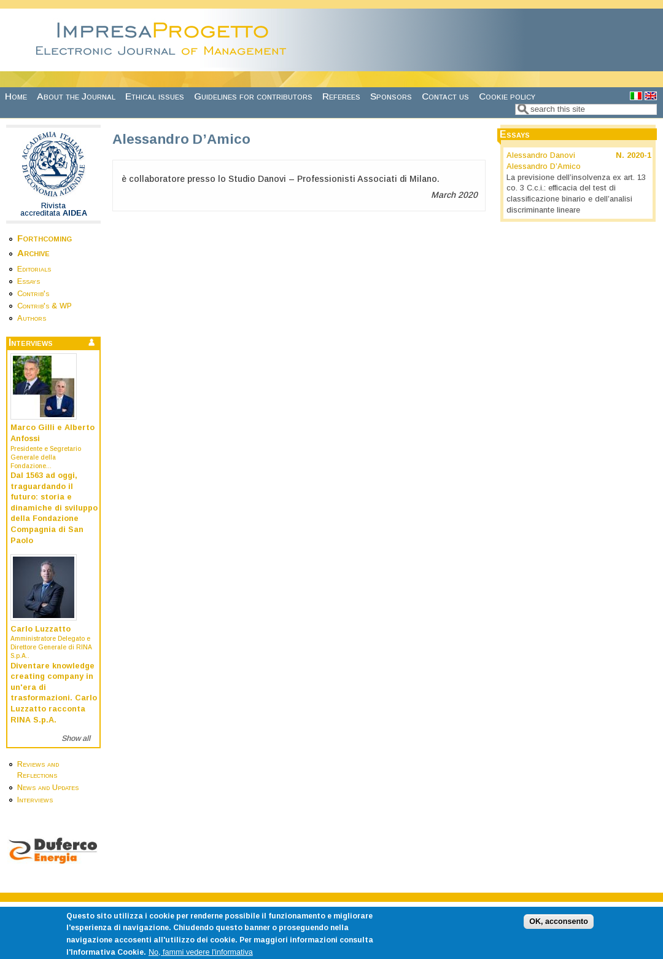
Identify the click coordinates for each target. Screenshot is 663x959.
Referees (341, 96)
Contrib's (33, 293)
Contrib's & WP (44, 306)
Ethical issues (154, 96)
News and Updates (48, 787)
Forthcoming (44, 238)
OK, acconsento (558, 929)
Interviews (35, 800)
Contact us (445, 96)
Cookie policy (507, 96)
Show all (75, 738)
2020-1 (639, 155)
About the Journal (76, 96)
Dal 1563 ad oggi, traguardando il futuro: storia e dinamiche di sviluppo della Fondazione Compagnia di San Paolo (54, 508)
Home (16, 96)
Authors (31, 318)
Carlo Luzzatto (40, 629)
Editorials (34, 269)
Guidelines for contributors (253, 96)
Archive (33, 253)
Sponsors (391, 96)
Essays (28, 281)
